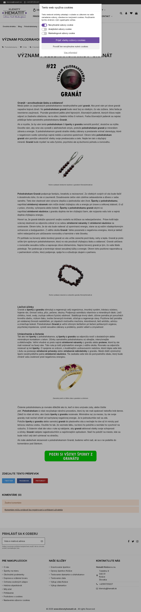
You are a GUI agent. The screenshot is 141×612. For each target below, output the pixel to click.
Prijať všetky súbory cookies (70, 40)
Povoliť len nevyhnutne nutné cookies (70, 46)
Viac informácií (70, 52)
